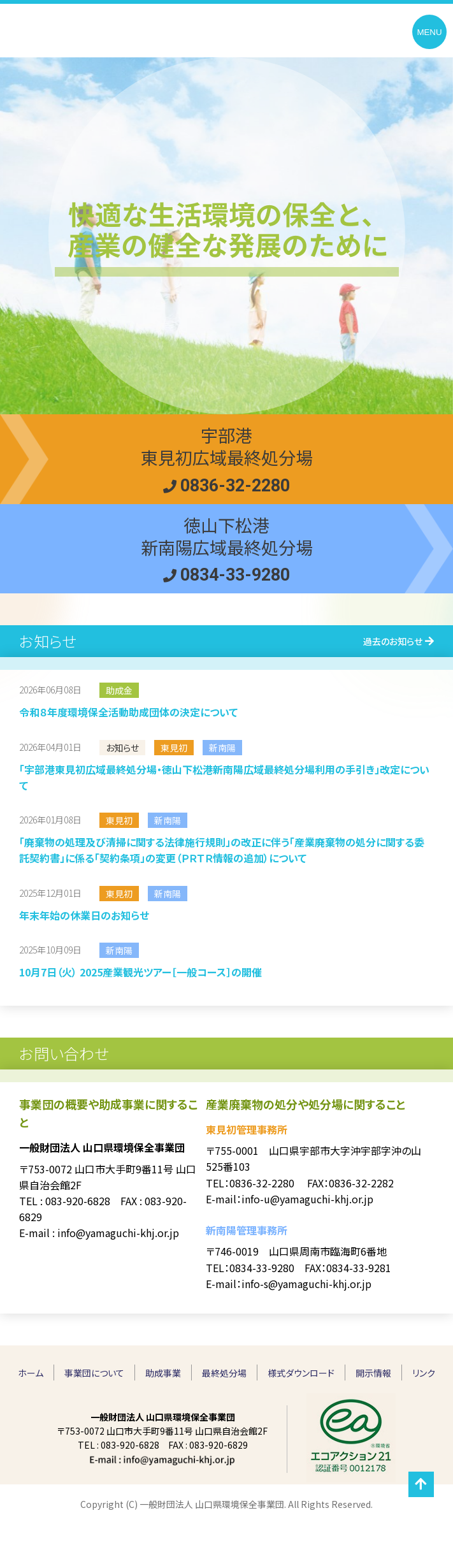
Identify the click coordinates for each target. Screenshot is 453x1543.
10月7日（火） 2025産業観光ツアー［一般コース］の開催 (140, 972)
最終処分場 (224, 1372)
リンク (423, 1372)
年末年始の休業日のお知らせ (84, 915)
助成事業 (163, 1372)
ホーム (30, 1372)
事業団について (94, 1372)
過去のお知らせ (392, 641)
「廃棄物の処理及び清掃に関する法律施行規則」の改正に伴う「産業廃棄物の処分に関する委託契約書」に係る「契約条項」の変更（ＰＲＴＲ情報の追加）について (221, 850)
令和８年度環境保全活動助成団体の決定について (128, 712)
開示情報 (373, 1372)
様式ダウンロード (301, 1372)
